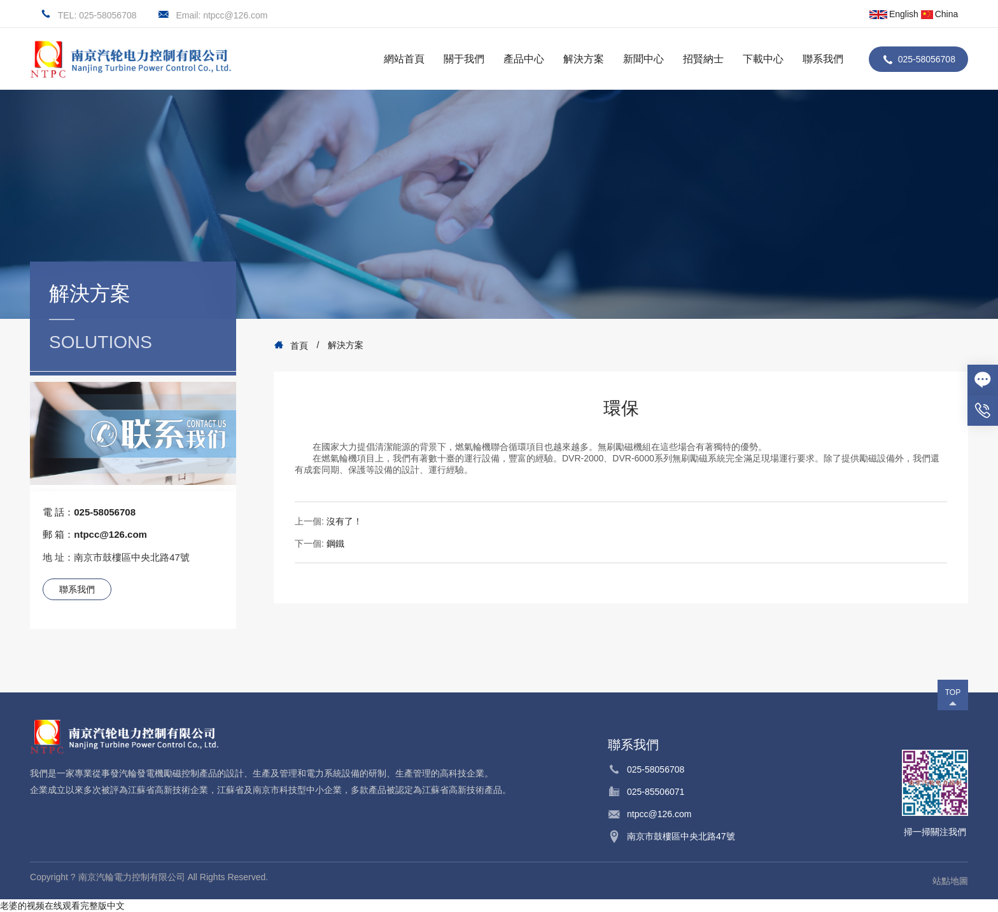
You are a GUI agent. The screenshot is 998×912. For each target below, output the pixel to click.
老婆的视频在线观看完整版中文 (62, 906)
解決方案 (583, 58)
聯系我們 (823, 58)
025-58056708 (926, 59)
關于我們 (464, 58)
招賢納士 (703, 58)
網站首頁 (404, 58)
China (940, 14)
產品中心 (523, 58)
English (893, 14)
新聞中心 (643, 58)
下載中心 (763, 58)
